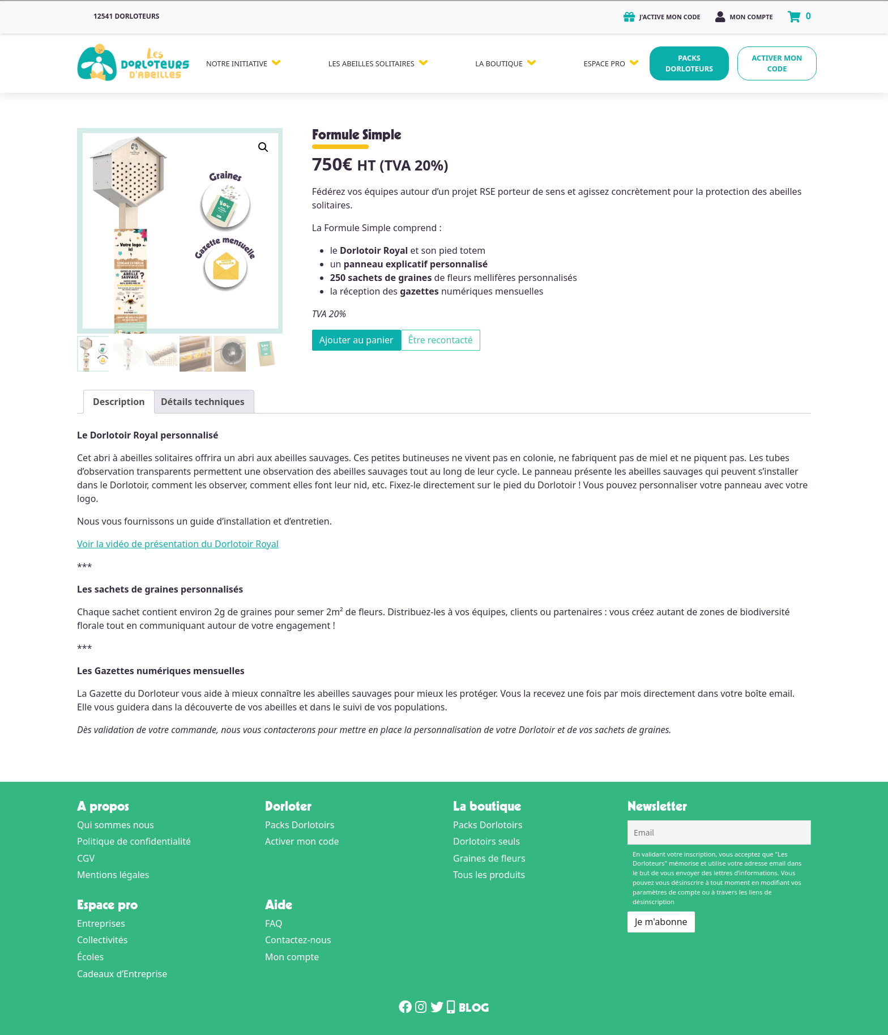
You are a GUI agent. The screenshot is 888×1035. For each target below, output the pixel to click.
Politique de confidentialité (134, 841)
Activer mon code (777, 63)
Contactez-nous (298, 940)
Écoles (90, 957)
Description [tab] (119, 401)
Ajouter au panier (356, 340)
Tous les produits (489, 874)
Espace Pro (604, 63)
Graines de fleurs (489, 858)
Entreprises (101, 923)
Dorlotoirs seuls (486, 841)
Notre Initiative (236, 63)
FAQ (273, 923)
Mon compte (744, 16)
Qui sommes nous (115, 825)
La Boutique (499, 63)
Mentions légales (113, 874)
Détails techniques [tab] (203, 401)
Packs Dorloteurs (689, 63)
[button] (263, 147)
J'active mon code (662, 16)
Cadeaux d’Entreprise (122, 974)
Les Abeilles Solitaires (371, 63)
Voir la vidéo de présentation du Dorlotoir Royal (178, 544)
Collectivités (102, 940)
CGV (86, 858)
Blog (474, 1009)
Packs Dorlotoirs (299, 825)
